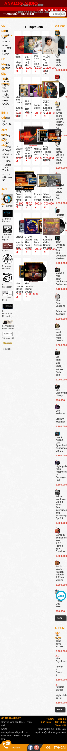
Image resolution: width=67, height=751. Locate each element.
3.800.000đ (60, 702)
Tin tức (50, 719)
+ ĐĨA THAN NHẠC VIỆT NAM (5, 84)
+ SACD (6, 41)
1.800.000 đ (60, 523)
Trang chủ (10, 14)
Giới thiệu (27, 14)
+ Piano (6, 161)
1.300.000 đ (60, 427)
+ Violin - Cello (7, 155)
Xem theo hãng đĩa (4, 190)
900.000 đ (60, 401)
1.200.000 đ (60, 585)
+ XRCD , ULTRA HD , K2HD (6, 49)
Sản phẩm (60, 722)
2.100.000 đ (60, 289)
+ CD (5, 31)
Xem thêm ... (59, 623)
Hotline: (16, 747)
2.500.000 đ (60, 680)
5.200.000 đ (60, 652)
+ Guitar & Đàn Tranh (6, 167)
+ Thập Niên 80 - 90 (7, 177)
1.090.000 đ (60, 204)
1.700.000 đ (60, 264)
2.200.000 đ (60, 319)
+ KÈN (5, 142)
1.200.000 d (60, 70)
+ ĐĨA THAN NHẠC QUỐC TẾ (5, 100)
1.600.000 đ (60, 346)
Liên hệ (62, 719)
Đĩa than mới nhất (60, 26)
